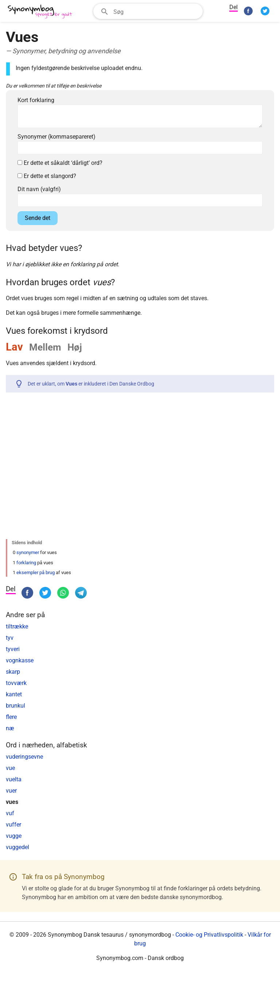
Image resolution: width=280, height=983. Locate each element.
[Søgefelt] (155, 11)
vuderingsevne (24, 756)
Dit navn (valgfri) (39, 189)
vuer (11, 790)
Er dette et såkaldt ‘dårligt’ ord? (60, 162)
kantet (14, 694)
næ (10, 728)
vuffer (13, 824)
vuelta (14, 779)
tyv (9, 637)
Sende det (37, 217)
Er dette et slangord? (47, 176)
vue (10, 768)
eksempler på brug (35, 572)
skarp (13, 671)
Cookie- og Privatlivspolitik (209, 934)
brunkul (15, 705)
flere (11, 716)
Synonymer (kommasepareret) (57, 136)
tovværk (16, 683)
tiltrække (17, 626)
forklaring (26, 562)
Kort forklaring (36, 100)
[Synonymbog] (42, 12)
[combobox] (148, 11)
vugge (14, 835)
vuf (10, 813)
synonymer (27, 552)
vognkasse (20, 660)
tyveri (13, 649)
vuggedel (17, 847)
